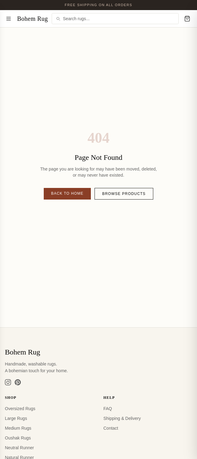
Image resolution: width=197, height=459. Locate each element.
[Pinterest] (18, 382)
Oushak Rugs (18, 437)
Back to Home (67, 193)
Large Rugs (16, 418)
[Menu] (8, 19)
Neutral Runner (19, 447)
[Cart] (187, 19)
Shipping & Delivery (122, 418)
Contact (110, 428)
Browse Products (124, 194)
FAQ (107, 408)
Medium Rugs (18, 428)
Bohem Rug (32, 18)
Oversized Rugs (20, 408)
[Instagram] (8, 382)
